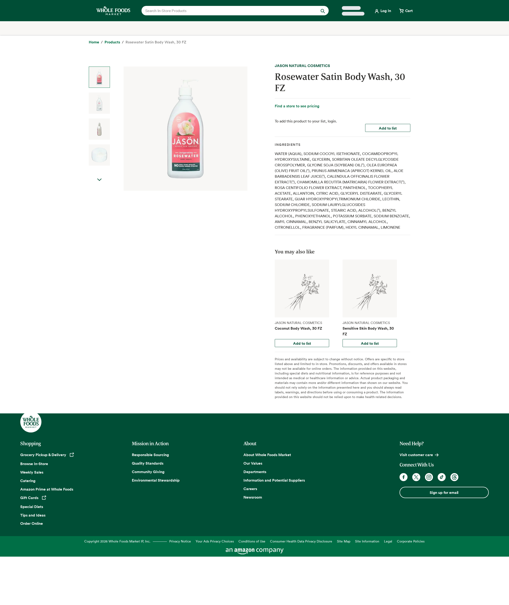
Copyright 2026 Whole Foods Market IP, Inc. (117, 541)
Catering (28, 480)
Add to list (388, 128)
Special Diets (31, 506)
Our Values (252, 463)
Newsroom (252, 497)
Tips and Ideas (32, 515)
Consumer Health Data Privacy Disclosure (301, 541)
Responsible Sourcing (150, 454)
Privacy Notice (180, 541)
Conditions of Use (251, 541)
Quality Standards (147, 463)
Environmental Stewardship (156, 480)
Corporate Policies (410, 541)
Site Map (343, 541)
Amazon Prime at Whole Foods (46, 489)
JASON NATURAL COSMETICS (302, 65)
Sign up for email (444, 492)
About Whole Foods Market (267, 454)
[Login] (382, 10)
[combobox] (226, 10)
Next (99, 179)
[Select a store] (353, 11)
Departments (254, 471)
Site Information (367, 541)
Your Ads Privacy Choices (215, 541)
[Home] (94, 42)
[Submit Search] (323, 10)
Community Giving (148, 471)
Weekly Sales (31, 472)
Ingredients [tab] (288, 144)
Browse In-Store (34, 463)
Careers (250, 488)
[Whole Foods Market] (113, 10)
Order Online (31, 523)
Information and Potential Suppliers (274, 480)
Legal (388, 541)
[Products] (112, 42)
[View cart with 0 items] (406, 11)
